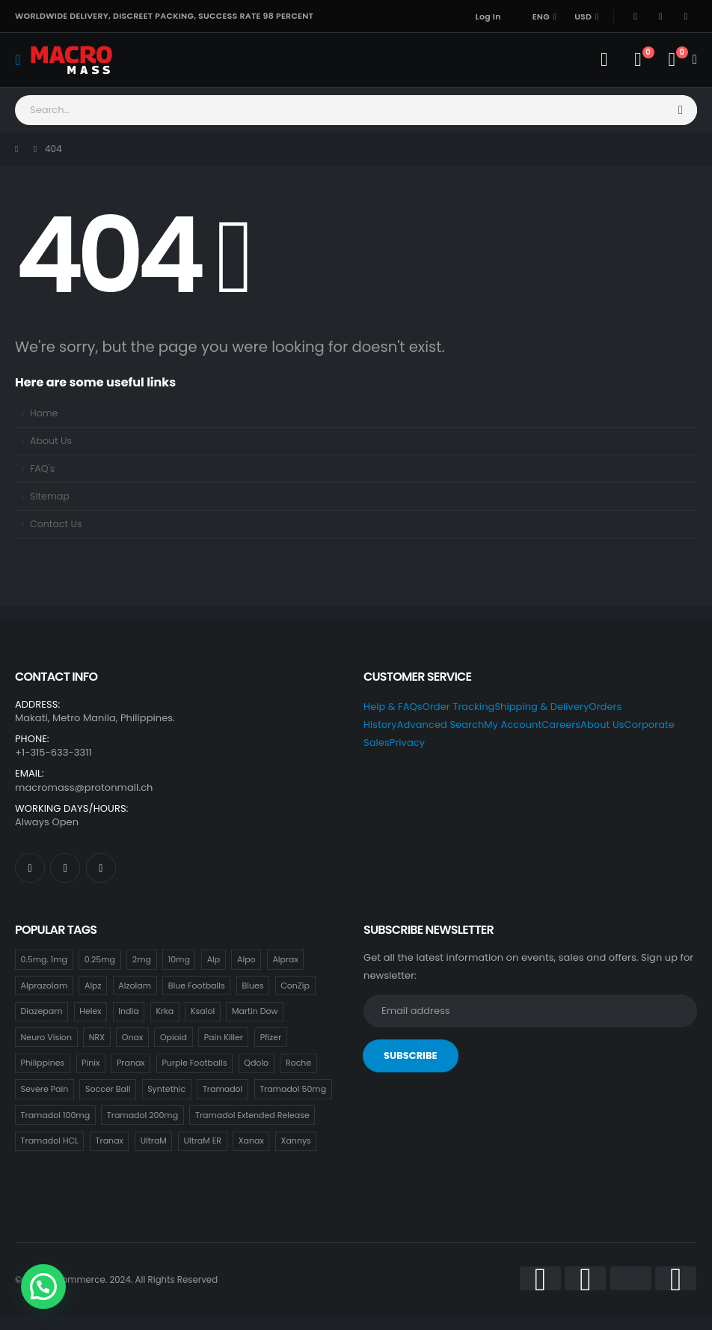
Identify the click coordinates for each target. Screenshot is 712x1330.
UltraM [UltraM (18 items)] (154, 1141)
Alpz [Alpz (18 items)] (93, 986)
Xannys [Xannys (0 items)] (296, 1141)
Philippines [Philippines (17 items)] (43, 1063)
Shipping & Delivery (541, 706)
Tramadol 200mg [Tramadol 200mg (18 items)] (142, 1115)
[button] (43, 1286)
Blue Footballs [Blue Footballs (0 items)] (196, 986)
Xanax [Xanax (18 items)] (251, 1141)
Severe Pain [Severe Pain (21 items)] (45, 1089)
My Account (512, 724)
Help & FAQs (393, 706)
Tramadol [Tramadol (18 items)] (222, 1089)
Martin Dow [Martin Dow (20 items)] (255, 1011)
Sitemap (50, 496)
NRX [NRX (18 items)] (97, 1037)
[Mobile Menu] (22, 60)
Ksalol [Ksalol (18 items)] (203, 1011)
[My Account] (604, 60)
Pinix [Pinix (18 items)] (90, 1063)
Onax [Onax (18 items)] (132, 1037)
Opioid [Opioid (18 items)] (173, 1037)
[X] (660, 16)
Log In (488, 16)
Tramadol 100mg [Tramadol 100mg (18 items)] (55, 1115)
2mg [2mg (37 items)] (141, 959)
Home (44, 413)
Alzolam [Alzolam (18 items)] (134, 986)
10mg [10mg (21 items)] (179, 959)
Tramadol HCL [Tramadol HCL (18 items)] (50, 1141)
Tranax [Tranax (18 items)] (109, 1141)
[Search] (681, 110)
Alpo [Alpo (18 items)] (246, 959)
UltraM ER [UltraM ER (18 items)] (202, 1141)
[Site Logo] (71, 59)
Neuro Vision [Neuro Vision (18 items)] (46, 1037)
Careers (560, 724)
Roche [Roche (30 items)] (298, 1063)
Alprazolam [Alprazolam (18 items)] (44, 986)
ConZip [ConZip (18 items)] (295, 986)
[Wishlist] (637, 60)
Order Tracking (459, 706)
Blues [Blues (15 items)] (252, 986)
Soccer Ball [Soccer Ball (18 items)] (107, 1089)
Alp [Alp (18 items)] (214, 959)
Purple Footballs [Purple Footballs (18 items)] (194, 1063)
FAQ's (42, 468)
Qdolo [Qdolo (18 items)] (256, 1063)
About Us (51, 440)
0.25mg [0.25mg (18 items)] (100, 959)
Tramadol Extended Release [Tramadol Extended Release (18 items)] (252, 1115)
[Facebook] (635, 16)
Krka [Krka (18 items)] (165, 1011)
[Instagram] (685, 16)
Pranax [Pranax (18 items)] (131, 1063)
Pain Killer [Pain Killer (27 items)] (223, 1037)
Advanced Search (441, 724)
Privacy (407, 742)
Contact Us (56, 523)
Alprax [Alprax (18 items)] (285, 959)
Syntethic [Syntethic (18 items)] (166, 1089)
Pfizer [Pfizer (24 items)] (271, 1037)
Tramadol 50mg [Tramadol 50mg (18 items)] (293, 1089)
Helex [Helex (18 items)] (90, 1011)
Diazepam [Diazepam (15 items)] (42, 1011)
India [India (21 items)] (128, 1011)
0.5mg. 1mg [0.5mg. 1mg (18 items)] (44, 959)
